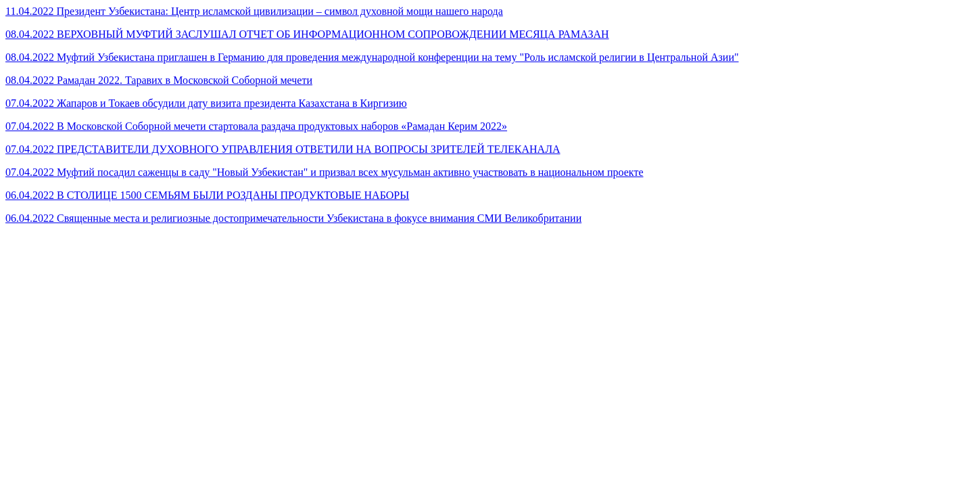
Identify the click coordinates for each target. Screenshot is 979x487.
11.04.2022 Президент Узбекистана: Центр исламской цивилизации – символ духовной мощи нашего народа (254, 11)
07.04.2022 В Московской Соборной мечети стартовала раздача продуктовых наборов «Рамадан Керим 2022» (256, 126)
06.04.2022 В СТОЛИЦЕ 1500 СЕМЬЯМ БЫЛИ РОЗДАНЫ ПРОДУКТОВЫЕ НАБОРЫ (207, 195)
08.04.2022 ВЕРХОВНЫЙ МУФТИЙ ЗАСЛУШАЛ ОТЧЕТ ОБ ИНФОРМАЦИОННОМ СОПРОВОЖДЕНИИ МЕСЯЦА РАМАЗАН (307, 34)
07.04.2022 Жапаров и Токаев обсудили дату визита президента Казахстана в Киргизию (206, 103)
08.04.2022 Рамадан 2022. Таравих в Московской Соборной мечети (158, 80)
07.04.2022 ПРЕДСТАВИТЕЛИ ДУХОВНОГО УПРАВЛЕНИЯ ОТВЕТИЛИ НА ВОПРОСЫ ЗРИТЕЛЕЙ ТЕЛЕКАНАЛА (282, 149)
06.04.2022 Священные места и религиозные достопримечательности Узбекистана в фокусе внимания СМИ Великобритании (293, 218)
